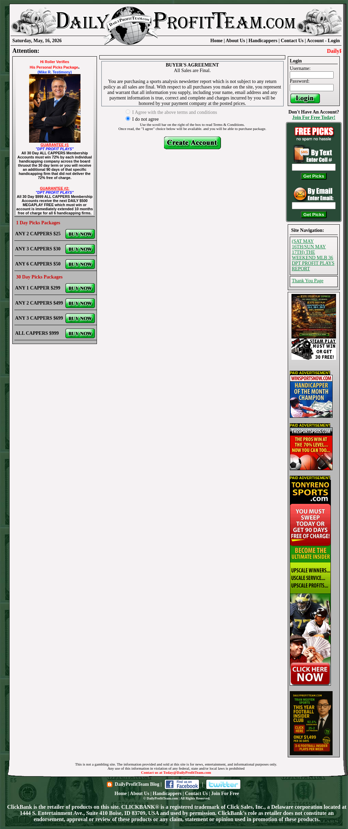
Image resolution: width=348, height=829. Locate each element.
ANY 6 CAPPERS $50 (38, 264)
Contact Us (292, 40)
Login (334, 40)
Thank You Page (307, 280)
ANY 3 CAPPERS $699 (39, 318)
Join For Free (225, 793)
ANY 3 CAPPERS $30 (38, 248)
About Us (235, 40)
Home (216, 40)
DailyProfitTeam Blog (137, 784)
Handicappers (263, 40)
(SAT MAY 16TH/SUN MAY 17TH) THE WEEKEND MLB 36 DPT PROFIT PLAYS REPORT (313, 255)
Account (316, 40)
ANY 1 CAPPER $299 (37, 288)
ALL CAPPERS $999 (37, 333)
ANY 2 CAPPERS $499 (39, 303)
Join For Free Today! (313, 117)
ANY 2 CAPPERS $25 (38, 233)
